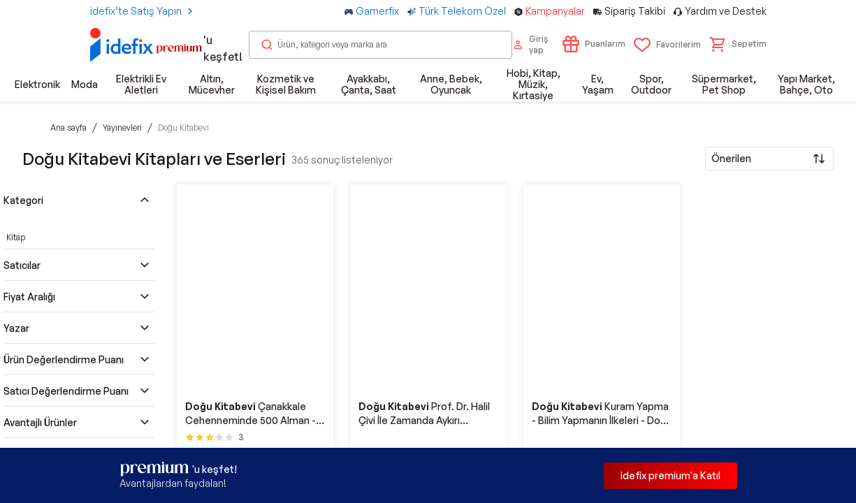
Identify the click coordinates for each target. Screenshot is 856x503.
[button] (738, 44)
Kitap (15, 237)
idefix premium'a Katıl (670, 475)
